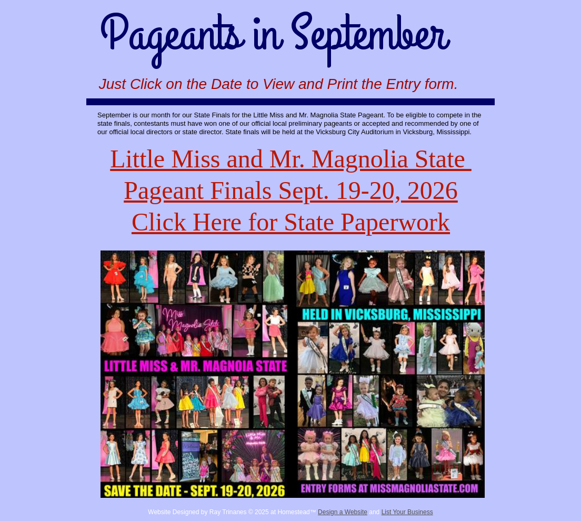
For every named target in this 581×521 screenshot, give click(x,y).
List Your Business (407, 512)
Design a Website (342, 512)
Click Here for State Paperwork (291, 222)
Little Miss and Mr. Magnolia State (291, 159)
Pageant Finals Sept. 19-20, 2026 (291, 190)
